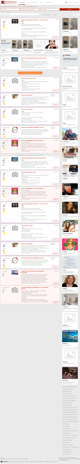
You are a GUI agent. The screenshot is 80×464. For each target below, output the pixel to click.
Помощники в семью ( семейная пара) (69, 144)
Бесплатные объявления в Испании (70, 386)
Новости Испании (66, 426)
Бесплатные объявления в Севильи (70, 419)
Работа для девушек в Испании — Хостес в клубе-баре (34, 20)
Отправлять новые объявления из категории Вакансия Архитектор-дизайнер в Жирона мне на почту (30, 73)
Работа (41, 2)
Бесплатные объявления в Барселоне (70, 409)
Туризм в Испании (66, 442)
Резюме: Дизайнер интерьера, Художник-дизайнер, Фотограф (52, 52)
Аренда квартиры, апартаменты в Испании (71, 430)
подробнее (55, 37)
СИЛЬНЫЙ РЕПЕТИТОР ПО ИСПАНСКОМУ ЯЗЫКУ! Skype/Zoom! (70, 291)
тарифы (78, 458)
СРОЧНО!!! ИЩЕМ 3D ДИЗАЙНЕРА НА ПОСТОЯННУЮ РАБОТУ (35, 288)
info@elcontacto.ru (65, 460)
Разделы (46, 461)
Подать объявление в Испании (69, 437)
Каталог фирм (35, 2)
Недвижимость (49, 2)
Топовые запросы (66, 423)
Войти (76, 2)
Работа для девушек (26, 95)
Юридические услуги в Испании (69, 395)
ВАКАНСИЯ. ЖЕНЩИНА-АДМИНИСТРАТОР (32, 127)
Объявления (22, 2)
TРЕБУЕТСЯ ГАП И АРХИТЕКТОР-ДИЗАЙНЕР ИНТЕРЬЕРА (32, 271)
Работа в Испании (66, 428)
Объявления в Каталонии (68, 451)
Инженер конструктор (67, 106)
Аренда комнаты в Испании (68, 389)
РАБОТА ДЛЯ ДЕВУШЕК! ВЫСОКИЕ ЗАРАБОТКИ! (33, 58)
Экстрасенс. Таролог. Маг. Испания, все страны (70, 199)
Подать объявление (13, 461)
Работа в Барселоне (67, 433)
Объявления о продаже (24, 461)
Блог (28, 2)
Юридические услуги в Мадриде (69, 400)
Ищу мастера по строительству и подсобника (37, 52)
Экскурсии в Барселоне (67, 402)
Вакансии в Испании (67, 449)
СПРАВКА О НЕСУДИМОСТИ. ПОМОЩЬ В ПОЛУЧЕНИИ (68, 272)
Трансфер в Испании (67, 391)
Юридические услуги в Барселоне (69, 398)
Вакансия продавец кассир (28, 78)
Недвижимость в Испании (68, 444)
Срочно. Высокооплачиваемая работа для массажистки (69, 383)
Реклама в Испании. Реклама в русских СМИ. (71, 447)
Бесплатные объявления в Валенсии (70, 416)
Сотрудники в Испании (67, 405)
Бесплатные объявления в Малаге (69, 414)
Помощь (50, 461)
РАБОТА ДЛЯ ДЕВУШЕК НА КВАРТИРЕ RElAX (70, 309)
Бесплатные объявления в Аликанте (70, 407)
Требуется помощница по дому (69, 124)
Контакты (55, 461)
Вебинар (64, 161)
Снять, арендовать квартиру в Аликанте (70, 421)
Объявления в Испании (67, 440)
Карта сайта (32, 461)
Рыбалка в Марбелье (67, 345)
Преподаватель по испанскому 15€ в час (70, 217)
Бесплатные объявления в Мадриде (70, 412)
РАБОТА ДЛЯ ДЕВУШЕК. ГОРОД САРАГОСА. (32, 140)
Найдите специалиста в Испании (5, 52)
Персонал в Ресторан (27, 109)
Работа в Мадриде (74, 435)
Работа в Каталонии (67, 454)
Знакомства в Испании (67, 393)
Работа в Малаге (66, 435)
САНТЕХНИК (65, 179)
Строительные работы (16, 51)
